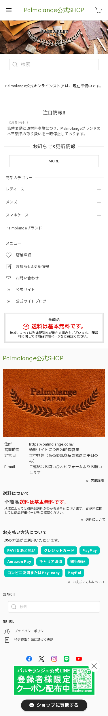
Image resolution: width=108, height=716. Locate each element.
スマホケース (17, 215)
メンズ (11, 202)
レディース (15, 189)
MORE (54, 161)
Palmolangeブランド (24, 228)
